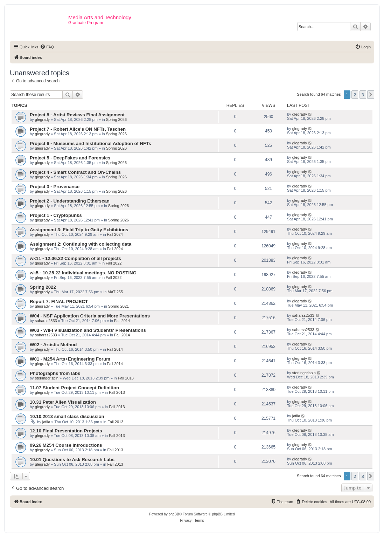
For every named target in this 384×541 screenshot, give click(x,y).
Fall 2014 (122, 321)
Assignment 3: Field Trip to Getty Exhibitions (79, 229)
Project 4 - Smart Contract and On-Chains (75, 172)
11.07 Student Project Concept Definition (74, 387)
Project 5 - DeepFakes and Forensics (70, 157)
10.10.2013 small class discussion (67, 416)
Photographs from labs (55, 373)
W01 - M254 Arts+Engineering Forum (70, 359)
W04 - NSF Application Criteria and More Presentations (90, 316)
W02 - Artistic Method (53, 344)
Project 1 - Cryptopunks (56, 215)
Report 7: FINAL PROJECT (59, 301)
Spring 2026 (116, 119)
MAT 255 (115, 292)
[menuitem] (47, 47)
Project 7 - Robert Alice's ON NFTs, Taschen (78, 129)
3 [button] (363, 94)
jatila (46, 422)
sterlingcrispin (46, 378)
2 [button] (355, 94)
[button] (370, 94)
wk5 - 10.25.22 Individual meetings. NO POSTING (83, 272)
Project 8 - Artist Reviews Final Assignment (77, 114)
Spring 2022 (43, 287)
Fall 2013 (126, 378)
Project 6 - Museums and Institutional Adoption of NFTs (90, 143)
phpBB (174, 514)
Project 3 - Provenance (54, 186)
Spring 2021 (118, 306)
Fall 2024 (115, 234)
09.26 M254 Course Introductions (66, 445)
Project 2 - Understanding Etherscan (70, 201)
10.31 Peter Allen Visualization (63, 402)
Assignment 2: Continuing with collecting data (80, 244)
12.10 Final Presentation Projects (66, 430)
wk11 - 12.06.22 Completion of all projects (75, 258)
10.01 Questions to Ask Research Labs (72, 459)
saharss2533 (46, 321)
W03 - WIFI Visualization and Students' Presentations (88, 330)
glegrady (42, 119)
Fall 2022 (113, 263)
